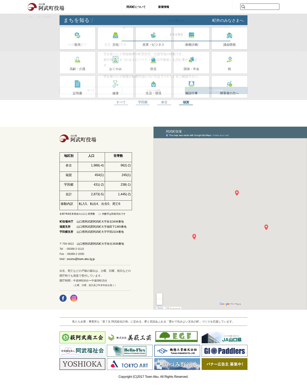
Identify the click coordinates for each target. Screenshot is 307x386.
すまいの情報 (153, 92)
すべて (91, 92)
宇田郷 (142, 105)
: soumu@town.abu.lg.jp (80, 261)
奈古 (164, 105)
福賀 (186, 105)
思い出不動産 (216, 92)
